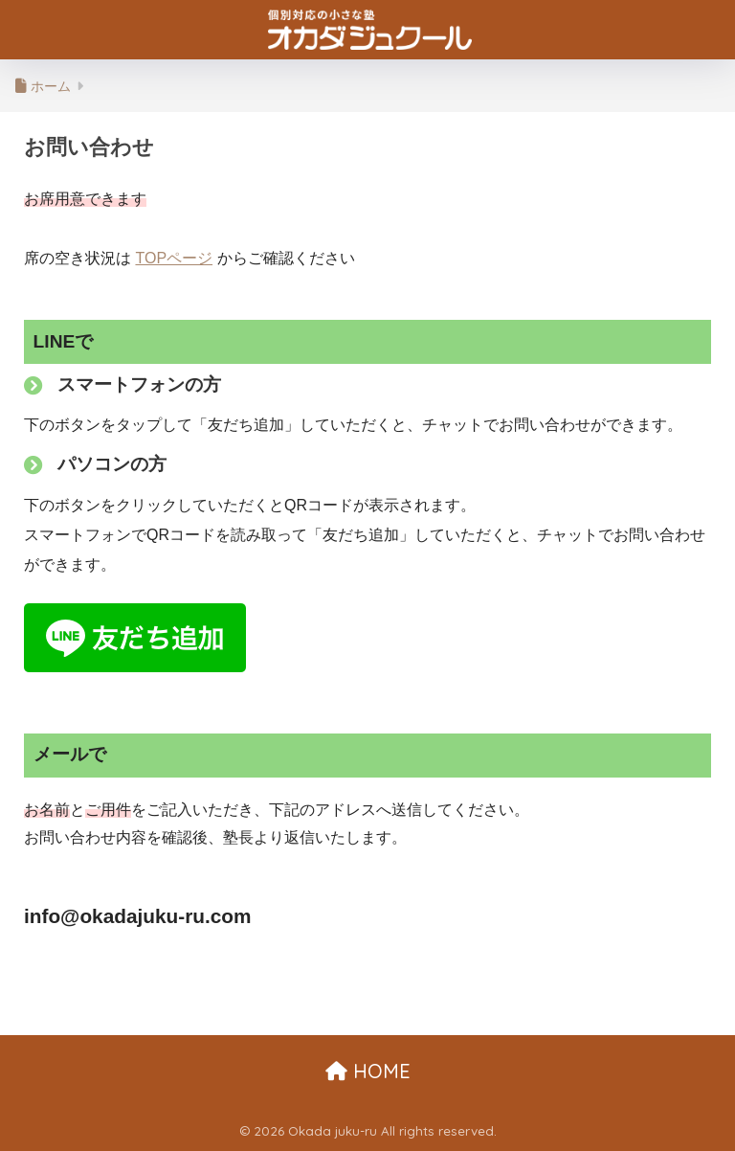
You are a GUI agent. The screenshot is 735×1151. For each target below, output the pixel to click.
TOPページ (173, 258)
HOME (368, 1071)
